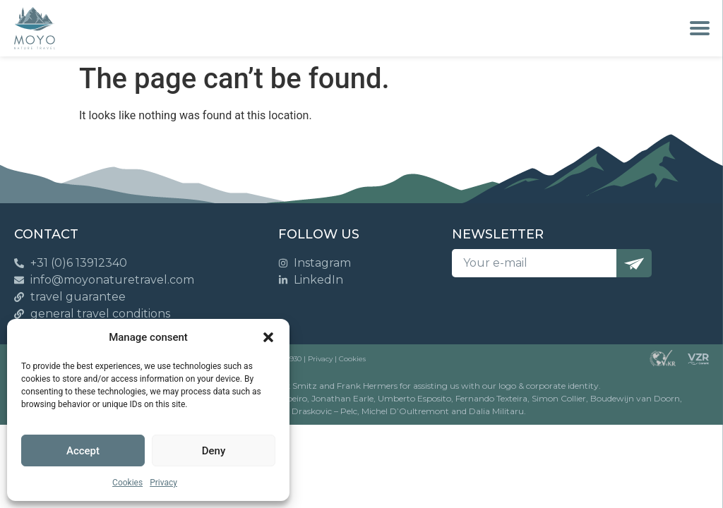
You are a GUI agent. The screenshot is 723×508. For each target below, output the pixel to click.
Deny (214, 451)
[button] (268, 337)
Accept (83, 451)
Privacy (163, 483)
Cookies (127, 483)
